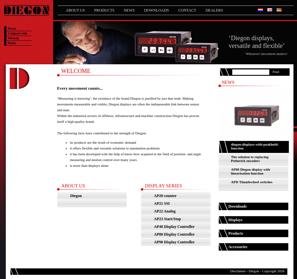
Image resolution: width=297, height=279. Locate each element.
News (129, 10)
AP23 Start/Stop (167, 219)
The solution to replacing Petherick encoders (250, 159)
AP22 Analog (165, 211)
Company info (17, 33)
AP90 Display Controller (174, 242)
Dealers (214, 10)
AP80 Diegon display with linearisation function (250, 171)
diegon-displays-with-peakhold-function (255, 146)
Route (12, 43)
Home (12, 28)
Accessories (237, 247)
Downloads (156, 10)
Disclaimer (238, 271)
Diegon (76, 196)
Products (104, 10)
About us (75, 10)
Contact (187, 10)
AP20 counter (165, 196)
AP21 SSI (162, 203)
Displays (235, 220)
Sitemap (13, 38)
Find (276, 72)
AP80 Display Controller (174, 234)
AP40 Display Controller (174, 226)
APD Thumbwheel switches (252, 182)
